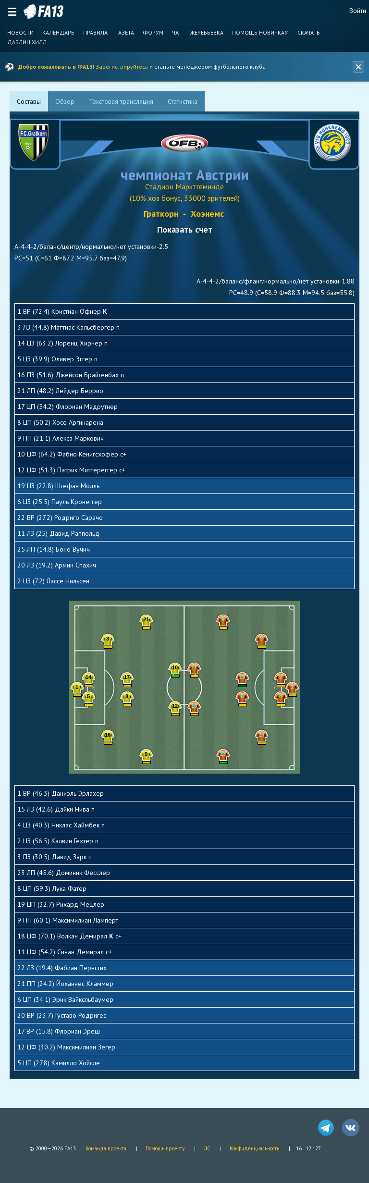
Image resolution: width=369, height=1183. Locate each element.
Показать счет (184, 229)
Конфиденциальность (254, 1148)
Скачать (308, 32)
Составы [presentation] (29, 101)
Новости (20, 32)
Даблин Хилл (27, 42)
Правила (95, 32)
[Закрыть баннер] (358, 67)
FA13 (43, 11)
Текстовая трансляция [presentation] (121, 101)
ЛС (207, 1148)
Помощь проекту (165, 1148)
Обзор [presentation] (64, 101)
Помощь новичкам (260, 32)
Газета (125, 32)
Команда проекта (106, 1148)
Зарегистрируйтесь (122, 66)
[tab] (29, 101)
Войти (357, 10)
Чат (177, 32)
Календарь (58, 32)
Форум (153, 32)
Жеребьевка (206, 32)
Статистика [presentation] (182, 101)
